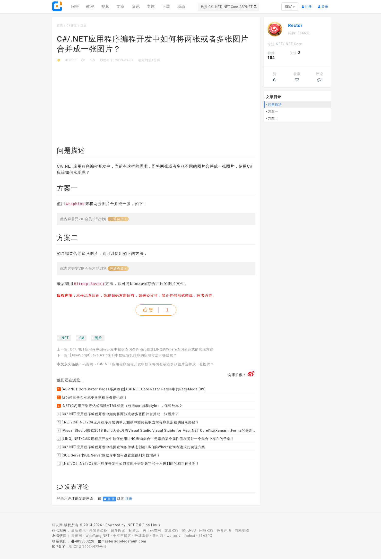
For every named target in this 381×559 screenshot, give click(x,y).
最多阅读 (118, 530)
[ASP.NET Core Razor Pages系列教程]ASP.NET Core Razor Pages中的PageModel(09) (131, 389)
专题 (151, 6)
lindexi (189, 536)
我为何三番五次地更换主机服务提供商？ (92, 397)
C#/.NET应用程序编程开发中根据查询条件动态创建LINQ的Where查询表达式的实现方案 (141, 349)
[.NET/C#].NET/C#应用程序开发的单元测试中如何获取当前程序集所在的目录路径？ (128, 422)
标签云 (134, 530)
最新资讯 (78, 530)
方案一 (273, 111)
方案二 (273, 118)
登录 (324, 5)
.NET (65, 338)
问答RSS (206, 530)
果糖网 (76, 536)
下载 (166, 6)
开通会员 (118, 219)
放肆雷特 (142, 536)
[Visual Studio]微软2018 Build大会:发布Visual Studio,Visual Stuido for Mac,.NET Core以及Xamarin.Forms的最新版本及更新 (156, 430)
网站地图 (242, 530)
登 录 (109, 499)
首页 (60, 25)
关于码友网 (152, 530)
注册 (308, 5)
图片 (98, 338)
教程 (90, 6)
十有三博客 (122, 536)
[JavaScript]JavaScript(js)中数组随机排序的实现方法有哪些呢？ (123, 355)
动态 (181, 6)
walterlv (173, 536)
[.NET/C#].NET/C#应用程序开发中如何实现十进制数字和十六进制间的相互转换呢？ (128, 463)
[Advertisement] (156, 99)
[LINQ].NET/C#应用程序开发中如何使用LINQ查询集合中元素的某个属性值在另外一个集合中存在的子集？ (145, 439)
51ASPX (205, 536)
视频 (105, 6)
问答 (75, 6)
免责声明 (224, 530)
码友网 (87, 364)
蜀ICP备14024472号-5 (87, 547)
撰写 (289, 7)
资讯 (136, 6)
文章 (120, 6)
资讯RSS (189, 530)
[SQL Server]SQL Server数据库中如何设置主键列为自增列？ (108, 455)
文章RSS (172, 530)
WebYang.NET (98, 536)
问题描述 (275, 104)
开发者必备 (98, 530)
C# (81, 338)
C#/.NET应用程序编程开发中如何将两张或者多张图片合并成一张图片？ (155, 364)
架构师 (157, 536)
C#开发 (72, 25)
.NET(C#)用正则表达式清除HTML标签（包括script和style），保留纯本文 (120, 406)
